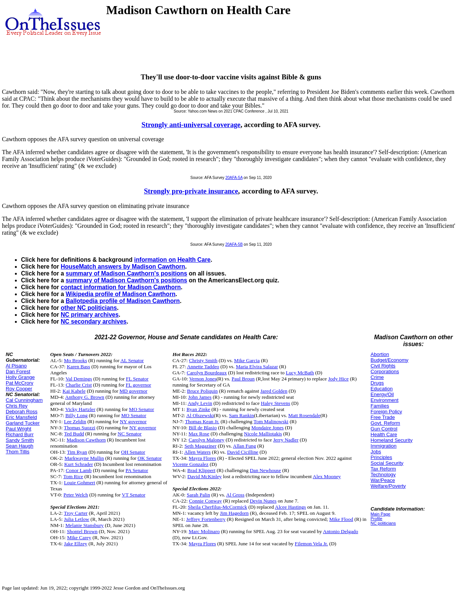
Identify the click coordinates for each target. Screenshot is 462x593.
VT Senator (133, 495)
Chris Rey (16, 406)
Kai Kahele (74, 391)
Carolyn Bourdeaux (207, 372)
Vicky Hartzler (80, 409)
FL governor (138, 385)
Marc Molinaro (204, 531)
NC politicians (383, 523)
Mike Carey (79, 537)
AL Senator (132, 360)
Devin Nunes (263, 501)
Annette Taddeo (203, 366)
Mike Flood (341, 519)
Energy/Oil (382, 394)
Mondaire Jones (267, 427)
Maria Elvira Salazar (257, 366)
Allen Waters (197, 452)
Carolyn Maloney (207, 440)
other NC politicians (89, 308)
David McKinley (204, 476)
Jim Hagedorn (234, 513)
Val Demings (79, 379)
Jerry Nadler (285, 440)
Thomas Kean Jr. (202, 421)
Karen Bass (78, 366)
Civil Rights (383, 366)
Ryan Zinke (198, 409)
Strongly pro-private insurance (191, 191)
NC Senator (130, 434)
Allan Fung (244, 446)
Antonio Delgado (340, 531)
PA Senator (137, 470)
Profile (377, 518)
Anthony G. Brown (84, 397)
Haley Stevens (275, 403)
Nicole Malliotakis (263, 434)
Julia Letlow (76, 519)
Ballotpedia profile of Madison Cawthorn (123, 301)
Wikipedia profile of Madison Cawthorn (121, 294)
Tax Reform (383, 469)
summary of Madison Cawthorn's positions (126, 273)
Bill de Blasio (202, 427)
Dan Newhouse (265, 470)
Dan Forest (18, 371)
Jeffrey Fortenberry (206, 519)
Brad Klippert (201, 470)
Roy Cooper (19, 389)
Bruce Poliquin (202, 391)
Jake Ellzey (75, 543)
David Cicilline (242, 452)
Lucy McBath (300, 372)
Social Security (387, 463)
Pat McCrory (19, 383)
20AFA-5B (234, 244)
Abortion (380, 354)
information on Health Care (172, 259)
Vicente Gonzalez (190, 464)
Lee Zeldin (75, 421)
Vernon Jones (202, 379)
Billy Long (76, 415)
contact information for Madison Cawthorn (121, 287)
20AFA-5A (233, 178)
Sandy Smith (20, 440)
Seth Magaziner (200, 446)
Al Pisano (16, 366)
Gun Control (384, 429)
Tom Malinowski (271, 421)
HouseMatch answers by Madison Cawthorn (123, 266)
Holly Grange (20, 377)
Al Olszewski (200, 415)
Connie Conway (205, 501)
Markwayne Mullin (84, 458)
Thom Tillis (17, 451)
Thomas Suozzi (79, 427)
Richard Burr (20, 434)
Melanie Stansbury (84, 525)
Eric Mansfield (21, 417)
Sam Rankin (241, 415)
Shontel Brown (82, 531)
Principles (381, 457)
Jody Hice (338, 379)
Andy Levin (200, 403)
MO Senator (141, 409)
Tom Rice (73, 476)
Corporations (385, 371)
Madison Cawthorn (86, 440)
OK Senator (149, 458)
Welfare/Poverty (388, 486)
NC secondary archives (93, 321)
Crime (377, 377)
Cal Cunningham (24, 400)
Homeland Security (392, 440)
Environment (385, 400)
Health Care (384, 434)
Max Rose (199, 434)
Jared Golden (274, 391)
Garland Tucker (23, 423)
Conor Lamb (79, 470)
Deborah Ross (21, 411)
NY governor (133, 421)
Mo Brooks (75, 360)
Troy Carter (75, 513)
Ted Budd (74, 434)
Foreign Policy (386, 411)
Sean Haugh (19, 446)
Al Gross (235, 495)
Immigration (384, 446)
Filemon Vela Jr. (311, 543)
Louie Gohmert (79, 482)
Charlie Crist (79, 385)
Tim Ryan (77, 452)
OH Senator (133, 452)
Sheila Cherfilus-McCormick (217, 507)
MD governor (133, 391)
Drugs (377, 383)
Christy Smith (203, 360)
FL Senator (137, 379)
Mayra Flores (202, 458)
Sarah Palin (198, 495)
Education (382, 389)
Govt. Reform (385, 423)
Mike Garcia (247, 360)
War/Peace (383, 480)
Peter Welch (75, 495)
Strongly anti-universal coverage (191, 125)
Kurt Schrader (78, 464)
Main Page (381, 514)
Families (380, 406)
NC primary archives (90, 314)
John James (200, 397)
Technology (383, 474)
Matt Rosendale (304, 415)
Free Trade (383, 417)
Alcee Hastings (290, 507)
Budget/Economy (390, 360)
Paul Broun (243, 379)
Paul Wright (18, 429)
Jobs (376, 451)
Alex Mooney (327, 476)
